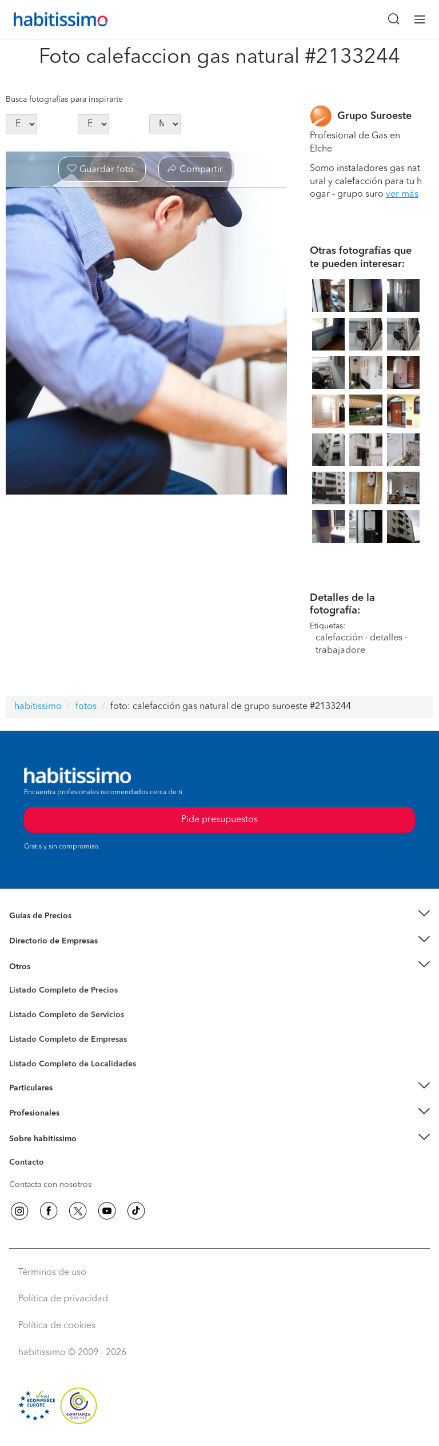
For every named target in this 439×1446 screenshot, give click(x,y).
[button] (219, 915)
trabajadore (340, 650)
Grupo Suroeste (374, 116)
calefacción (339, 638)
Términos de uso (52, 1272)
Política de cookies (56, 1326)
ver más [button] (402, 194)
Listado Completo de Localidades (72, 1064)
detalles (386, 638)
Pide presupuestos (219, 819)
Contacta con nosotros (50, 1185)
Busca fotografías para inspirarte (64, 99)
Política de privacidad (63, 1299)
